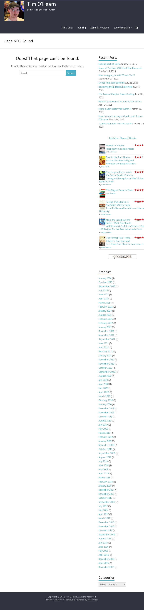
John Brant (105, 167)
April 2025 (104, 298)
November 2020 (106, 363)
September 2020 (107, 371)
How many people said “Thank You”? (117, 75)
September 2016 (107, 534)
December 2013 (106, 567)
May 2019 (103, 428)
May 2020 (103, 388)
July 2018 (103, 461)
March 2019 (104, 432)
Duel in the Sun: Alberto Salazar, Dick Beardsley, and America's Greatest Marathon (120, 160)
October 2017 (105, 497)
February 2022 (106, 323)
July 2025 (103, 290)
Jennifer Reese (106, 232)
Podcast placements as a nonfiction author (120, 101)
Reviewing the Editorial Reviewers (115, 86)
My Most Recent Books (123, 138)
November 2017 (106, 493)
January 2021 (105, 355)
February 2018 (106, 481)
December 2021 (106, 331)
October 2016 (105, 530)
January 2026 (105, 278)
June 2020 (104, 384)
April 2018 (104, 473)
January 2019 (105, 440)
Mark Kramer (106, 214)
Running (81, 27)
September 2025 (107, 286)
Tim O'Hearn (41, 3)
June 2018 (104, 465)
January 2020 (105, 404)
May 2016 (103, 550)
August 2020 (105, 375)
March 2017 (104, 518)
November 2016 (106, 526)
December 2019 (106, 408)
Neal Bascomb (106, 247)
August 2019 (105, 420)
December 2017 (106, 489)
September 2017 (107, 501)
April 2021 (104, 347)
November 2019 (106, 412)
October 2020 (105, 367)
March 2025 (104, 302)
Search (70, 72)
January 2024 (105, 310)
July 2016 (103, 542)
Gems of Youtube (99, 27)
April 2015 (104, 563)
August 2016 (105, 538)
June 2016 (104, 546)
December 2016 (106, 522)
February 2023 (106, 318)
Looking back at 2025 (109, 63)
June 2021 (104, 343)
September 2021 (107, 339)
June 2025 (104, 294)
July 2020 (103, 379)
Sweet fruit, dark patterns (112, 82)
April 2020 (104, 392)
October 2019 (105, 416)
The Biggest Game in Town (119, 190)
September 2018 (107, 453)
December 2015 (106, 558)
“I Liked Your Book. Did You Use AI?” (116, 123)
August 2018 (105, 457)
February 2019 (106, 436)
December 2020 (106, 359)
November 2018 (106, 445)
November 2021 (106, 335)
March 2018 (104, 477)
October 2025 (105, 282)
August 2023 (105, 314)
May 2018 (103, 469)
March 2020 (104, 396)
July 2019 (103, 424)
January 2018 (105, 485)
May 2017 (103, 510)
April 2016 (104, 554)
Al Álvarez (111, 193)
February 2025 (106, 306)
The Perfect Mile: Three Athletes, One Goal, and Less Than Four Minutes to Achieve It (125, 241)
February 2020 (106, 400)
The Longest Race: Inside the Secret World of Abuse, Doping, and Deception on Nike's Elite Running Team (121, 177)
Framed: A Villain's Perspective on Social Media (120, 147)
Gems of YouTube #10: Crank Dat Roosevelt (120, 67)
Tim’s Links (67, 27)
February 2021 (106, 351)
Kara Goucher (106, 185)
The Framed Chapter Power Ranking (116, 94)
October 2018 (105, 449)
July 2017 (103, 506)
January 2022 (105, 327)
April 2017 (104, 514)
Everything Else (122, 27)
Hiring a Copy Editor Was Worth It (115, 108)
